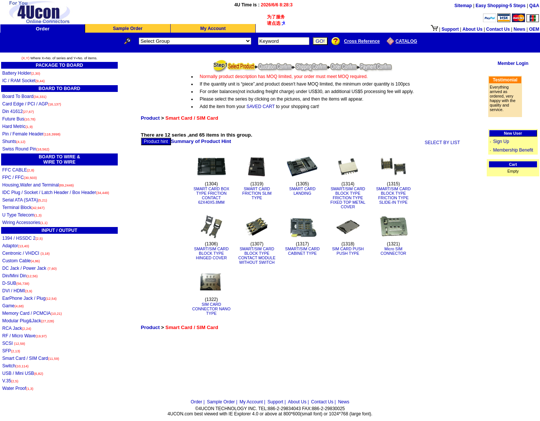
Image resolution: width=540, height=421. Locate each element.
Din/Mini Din (20, 275)
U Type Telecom (22, 215)
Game (13, 305)
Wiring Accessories (25, 222)
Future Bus (18, 119)
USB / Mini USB (22, 373)
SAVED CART (260, 106)
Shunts (14, 141)
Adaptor (15, 245)
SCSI (13, 343)
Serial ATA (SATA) (24, 200)
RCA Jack (16, 328)
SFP (11, 350)
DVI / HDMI (17, 290)
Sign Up (501, 141)
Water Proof (17, 388)
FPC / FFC (19, 177)
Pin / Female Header (31, 134)
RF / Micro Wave (24, 335)
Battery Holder (21, 73)
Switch (15, 365)
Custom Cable (21, 260)
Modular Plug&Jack (28, 320)
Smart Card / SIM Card (30, 358)
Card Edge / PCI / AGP (31, 104)
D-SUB (15, 283)
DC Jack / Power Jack (29, 268)
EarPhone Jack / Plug (29, 298)
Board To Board (24, 96)
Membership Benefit (513, 150)
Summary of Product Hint (201, 141)
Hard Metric (17, 126)
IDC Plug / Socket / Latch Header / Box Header (55, 192)
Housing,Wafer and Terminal (38, 185)
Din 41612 (18, 111)
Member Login (513, 63)
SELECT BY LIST (442, 142)
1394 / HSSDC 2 (22, 238)
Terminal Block (23, 207)
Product (150, 118)
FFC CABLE (18, 170)
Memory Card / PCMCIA (32, 313)
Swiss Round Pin (25, 149)
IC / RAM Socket (23, 80)
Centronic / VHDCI (26, 253)
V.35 (10, 380)
